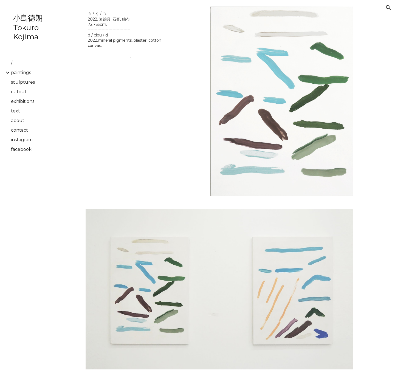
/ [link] (11, 63)
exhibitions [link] (22, 101)
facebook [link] (21, 149)
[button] (388, 7)
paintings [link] (21, 72)
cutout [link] (19, 91)
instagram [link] (22, 139)
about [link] (17, 120)
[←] (132, 57)
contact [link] (19, 130)
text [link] (15, 111)
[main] (132, 29)
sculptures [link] (23, 82)
